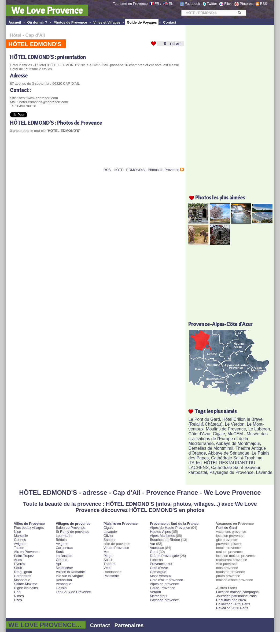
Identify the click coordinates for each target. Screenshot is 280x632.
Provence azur (161, 564)
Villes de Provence (29, 524)
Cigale (219, 434)
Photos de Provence (70, 22)
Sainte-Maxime (25, 584)
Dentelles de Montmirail (210, 448)
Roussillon (64, 580)
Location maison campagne (237, 592)
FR (156, 4)
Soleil (108, 560)
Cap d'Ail (35, 35)
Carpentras (22, 576)
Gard (154, 552)
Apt (58, 564)
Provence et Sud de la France (174, 524)
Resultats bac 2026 (231, 600)
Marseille (21, 536)
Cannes (20, 540)
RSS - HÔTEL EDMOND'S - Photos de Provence (141, 170)
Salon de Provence (70, 528)
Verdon (155, 592)
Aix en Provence (26, 552)
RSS (263, 4)
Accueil (15, 22)
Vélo (107, 568)
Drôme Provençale (164, 556)
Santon (109, 540)
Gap (17, 592)
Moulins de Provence (226, 429)
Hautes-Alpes (160, 532)
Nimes (19, 596)
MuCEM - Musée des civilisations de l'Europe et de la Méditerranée (228, 439)
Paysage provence (164, 600)
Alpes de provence (164, 584)
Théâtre (110, 564)
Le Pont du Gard (204, 419)
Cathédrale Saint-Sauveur (235, 467)
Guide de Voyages (142, 22)
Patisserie (111, 576)
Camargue (158, 572)
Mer (106, 552)
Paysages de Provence (231, 472)
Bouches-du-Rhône (165, 540)
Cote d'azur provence (166, 580)
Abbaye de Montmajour (238, 443)
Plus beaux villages (29, 528)
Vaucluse (157, 548)
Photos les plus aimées (220, 197)
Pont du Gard (226, 528)
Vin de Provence (116, 548)
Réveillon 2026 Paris (232, 608)
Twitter (212, 4)
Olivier (108, 536)
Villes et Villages (106, 22)
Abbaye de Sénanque (228, 453)
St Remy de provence (72, 532)
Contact (169, 22)
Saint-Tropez (24, 556)
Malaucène (64, 568)
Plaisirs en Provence (121, 524)
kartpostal (197, 472)
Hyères (19, 564)
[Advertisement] (72, 154)
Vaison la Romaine (70, 572)
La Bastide (64, 556)
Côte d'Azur (199, 434)
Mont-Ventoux (160, 576)
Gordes (61, 560)
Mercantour (159, 596)
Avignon (20, 544)
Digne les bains (26, 588)
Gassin (61, 588)
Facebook (192, 4)
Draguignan (23, 572)
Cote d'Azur (159, 568)
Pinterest (246, 4)
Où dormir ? (37, 22)
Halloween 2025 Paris (233, 604)
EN (171, 4)
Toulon (19, 548)
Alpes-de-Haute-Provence (170, 528)
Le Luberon (259, 429)
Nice (17, 532)
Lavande (264, 472)
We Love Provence (47, 10)
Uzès (18, 600)
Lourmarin (64, 536)
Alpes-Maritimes (162, 536)
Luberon (156, 560)
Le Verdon (235, 424)
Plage (108, 556)
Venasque (63, 584)
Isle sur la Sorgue (69, 576)
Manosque (22, 580)
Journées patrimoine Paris (236, 596)
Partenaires (129, 625)
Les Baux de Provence (73, 592)
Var (152, 544)
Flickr (228, 4)
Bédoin (61, 540)
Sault (18, 568)
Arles (18, 560)
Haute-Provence (162, 588)
